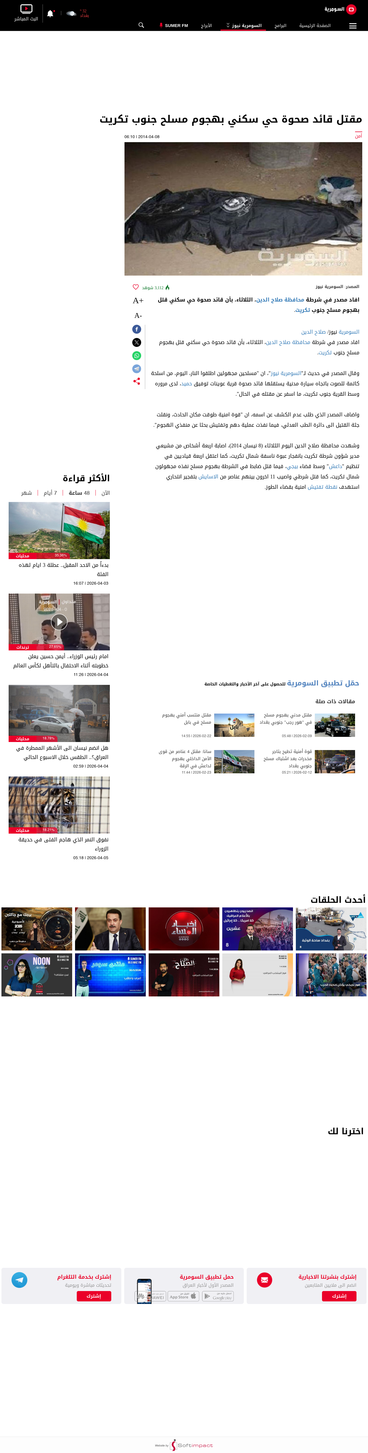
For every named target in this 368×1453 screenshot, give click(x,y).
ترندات (22, 647)
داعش (335, 466)
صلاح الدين (313, 332)
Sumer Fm (176, 25)
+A (138, 300)
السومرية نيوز (243, 26)
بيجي (292, 466)
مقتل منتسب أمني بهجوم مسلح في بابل (186, 719)
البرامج (280, 26)
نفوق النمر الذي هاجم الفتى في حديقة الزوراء (63, 844)
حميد (186, 384)
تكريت (302, 310)
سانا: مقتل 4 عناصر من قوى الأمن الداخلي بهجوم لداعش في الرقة (185, 759)
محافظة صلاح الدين (280, 300)
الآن (105, 493)
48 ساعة (79, 493)
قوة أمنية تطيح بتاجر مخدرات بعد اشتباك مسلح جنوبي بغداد (288, 759)
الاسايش (208, 477)
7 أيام (50, 493)
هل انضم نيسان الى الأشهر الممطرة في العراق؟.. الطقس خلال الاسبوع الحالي (62, 752)
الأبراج (206, 26)
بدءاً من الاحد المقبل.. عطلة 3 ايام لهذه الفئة (63, 570)
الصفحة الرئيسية (315, 26)
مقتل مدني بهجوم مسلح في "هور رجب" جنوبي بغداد (286, 719)
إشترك (94, 1296)
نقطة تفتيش (322, 487)
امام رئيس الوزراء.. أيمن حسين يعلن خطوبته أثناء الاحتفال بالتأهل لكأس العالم (60, 661)
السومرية (349, 332)
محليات (22, 556)
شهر (26, 493)
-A (138, 315)
